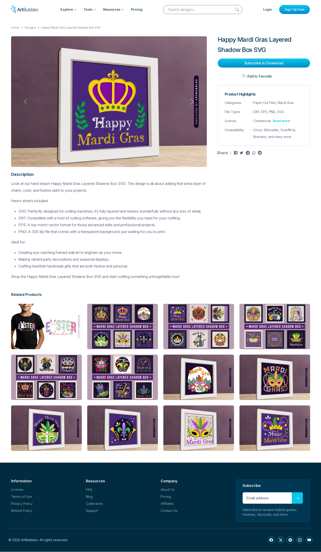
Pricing (136, 9)
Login (267, 9)
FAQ (89, 489)
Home (15, 27)
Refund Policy (21, 511)
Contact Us (169, 511)
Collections (94, 503)
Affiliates (167, 503)
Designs (30, 27)
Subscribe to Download (263, 63)
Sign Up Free (294, 9)
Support (92, 511)
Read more (281, 121)
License (17, 489)
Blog (89, 496)
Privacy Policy (22, 503)
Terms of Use (21, 496)
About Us (168, 489)
